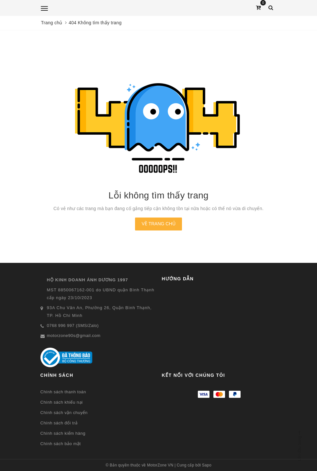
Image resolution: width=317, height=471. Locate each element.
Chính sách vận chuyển (64, 412)
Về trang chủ (158, 223)
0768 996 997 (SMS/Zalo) (73, 325)
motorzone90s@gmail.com (74, 335)
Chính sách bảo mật (60, 443)
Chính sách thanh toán (63, 391)
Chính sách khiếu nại (61, 402)
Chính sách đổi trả (59, 423)
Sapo (206, 465)
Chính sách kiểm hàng (62, 433)
